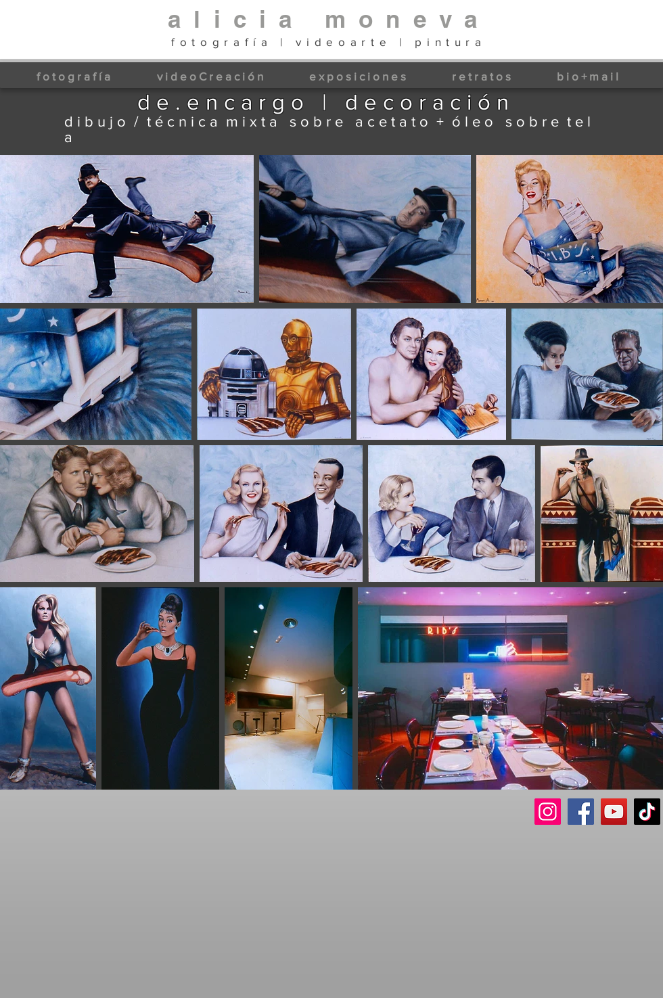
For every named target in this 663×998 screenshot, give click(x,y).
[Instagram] (547, 811)
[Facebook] (581, 811)
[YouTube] (614, 811)
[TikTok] (647, 811)
